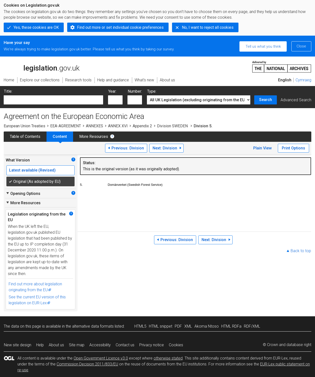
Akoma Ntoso (206, 326)
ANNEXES (94, 126)
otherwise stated (168, 358)
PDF (178, 326)
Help (40, 345)
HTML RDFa (231, 326)
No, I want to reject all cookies (208, 27)
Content (60, 136)
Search (265, 99)
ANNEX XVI (118, 126)
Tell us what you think (263, 46)
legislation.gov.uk (41, 66)
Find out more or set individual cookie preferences (120, 27)
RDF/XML (252, 326)
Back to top (301, 250)
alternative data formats (93, 326)
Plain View (262, 148)
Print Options (293, 148)
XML (188, 326)
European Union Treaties (24, 126)
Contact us (125, 345)
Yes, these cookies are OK (36, 27)
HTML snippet (160, 326)
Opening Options (23, 193)
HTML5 (140, 326)
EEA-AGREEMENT (65, 126)
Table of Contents (25, 136)
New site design (17, 345)
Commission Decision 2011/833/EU (87, 364)
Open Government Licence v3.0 (101, 358)
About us (56, 345)
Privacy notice (151, 345)
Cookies (176, 345)
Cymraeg (303, 80)
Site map (76, 345)
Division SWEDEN (173, 126)
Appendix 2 (142, 126)
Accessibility (100, 345)
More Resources (93, 136)
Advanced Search (296, 100)
